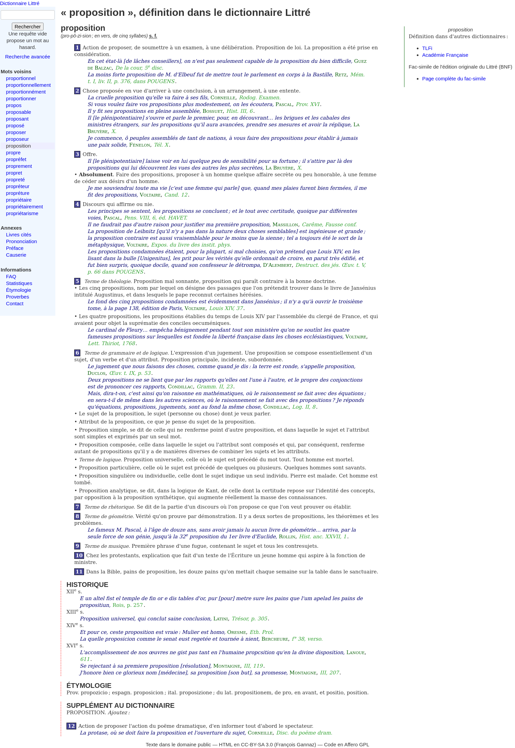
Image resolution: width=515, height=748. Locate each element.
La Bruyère (280, 168)
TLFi (427, 48)
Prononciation (21, 241)
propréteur (17, 186)
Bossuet (212, 111)
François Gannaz (295, 744)
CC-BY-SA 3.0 (257, 744)
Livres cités (18, 234)
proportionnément (26, 92)
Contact (15, 303)
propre (13, 152)
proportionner (21, 98)
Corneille (223, 98)
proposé (15, 125)
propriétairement (24, 206)
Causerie (16, 255)
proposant (17, 119)
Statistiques (19, 283)
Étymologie (18, 290)
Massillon (285, 225)
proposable (18, 112)
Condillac (180, 387)
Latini (220, 619)
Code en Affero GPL (346, 744)
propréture (17, 193)
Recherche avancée (27, 56)
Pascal (283, 104)
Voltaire (150, 195)
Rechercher (28, 26)
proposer (16, 132)
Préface (15, 248)
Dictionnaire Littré (19, 3)
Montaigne (226, 666)
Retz (340, 75)
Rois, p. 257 (128, 605)
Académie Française (445, 55)
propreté (15, 179)
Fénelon (139, 145)
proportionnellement (28, 85)
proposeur (17, 139)
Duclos (96, 373)
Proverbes (17, 297)
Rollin (287, 537)
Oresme (236, 632)
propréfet (16, 159)
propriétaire (19, 200)
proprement (19, 166)
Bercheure (275, 639)
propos (14, 105)
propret (14, 173)
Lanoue (355, 652)
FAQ (11, 276)
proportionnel (21, 78)
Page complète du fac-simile (454, 78)
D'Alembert (277, 265)
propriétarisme (22, 213)
